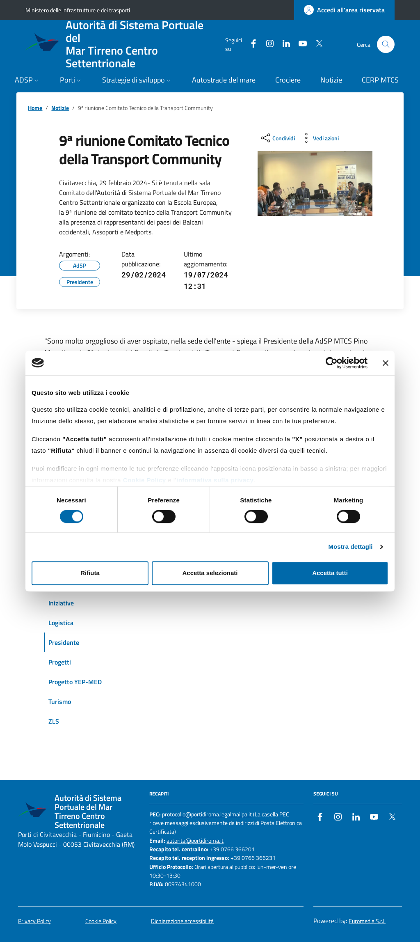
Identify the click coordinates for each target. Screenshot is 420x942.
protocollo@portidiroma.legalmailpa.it (207, 814)
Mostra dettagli (350, 546)
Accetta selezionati (209, 572)
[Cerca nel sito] (386, 44)
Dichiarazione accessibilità (182, 921)
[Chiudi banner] (385, 363)
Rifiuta (90, 572)
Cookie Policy (144, 480)
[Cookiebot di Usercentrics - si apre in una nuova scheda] (332, 363)
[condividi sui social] (277, 137)
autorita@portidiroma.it (195, 841)
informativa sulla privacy (214, 480)
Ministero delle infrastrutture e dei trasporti (77, 10)
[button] (27, 80)
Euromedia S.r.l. (367, 921)
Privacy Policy (34, 921)
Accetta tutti (330, 572)
